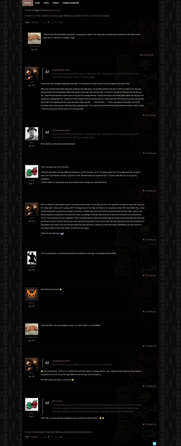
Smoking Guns (34, 46)
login (58, 10)
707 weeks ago (147, 55)
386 (33, 85)
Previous (34, 22)
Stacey (31, 180)
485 (33, 306)
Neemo (32, 303)
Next (61, 22)
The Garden (42, 15)
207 (33, 146)
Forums (29, 15)
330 (36, 49)
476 (33, 270)
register (51, 10)
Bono (32, 82)
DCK (31, 142)
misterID (31, 267)
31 (33, 183)
